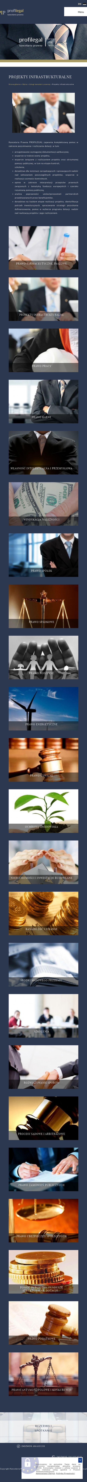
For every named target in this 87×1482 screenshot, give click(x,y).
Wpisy (24, 84)
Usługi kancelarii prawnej (39, 84)
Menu (82, 13)
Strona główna (15, 84)
